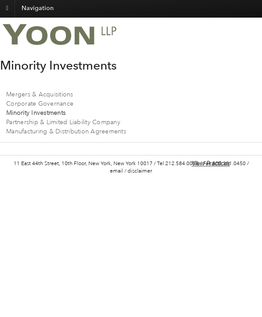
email (116, 171)
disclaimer (139, 171)
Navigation (38, 8)
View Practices (211, 163)
